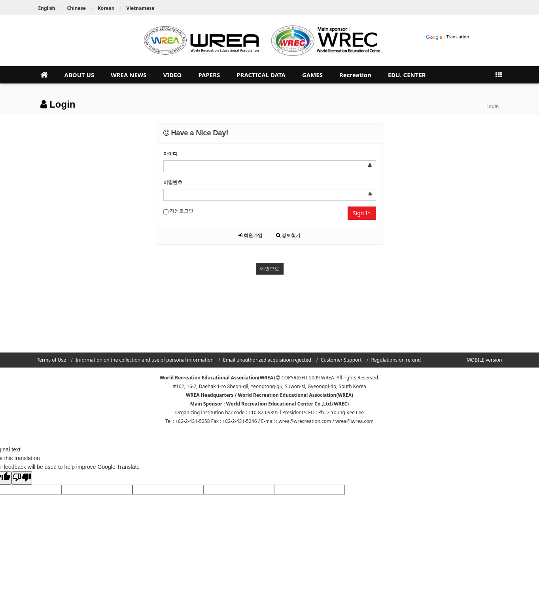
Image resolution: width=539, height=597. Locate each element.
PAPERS (209, 75)
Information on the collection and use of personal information (145, 359)
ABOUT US (79, 75)
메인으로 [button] (269, 268)
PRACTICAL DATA (261, 75)
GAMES (312, 75)
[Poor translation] (21, 478)
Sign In (362, 213)
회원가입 (250, 235)
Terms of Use (51, 359)
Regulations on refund (396, 359)
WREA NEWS (128, 75)
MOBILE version (484, 359)
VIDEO (172, 75)
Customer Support (341, 359)
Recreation (355, 75)
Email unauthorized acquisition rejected (267, 359)
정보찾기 (288, 235)
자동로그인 (178, 210)
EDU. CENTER (407, 75)
